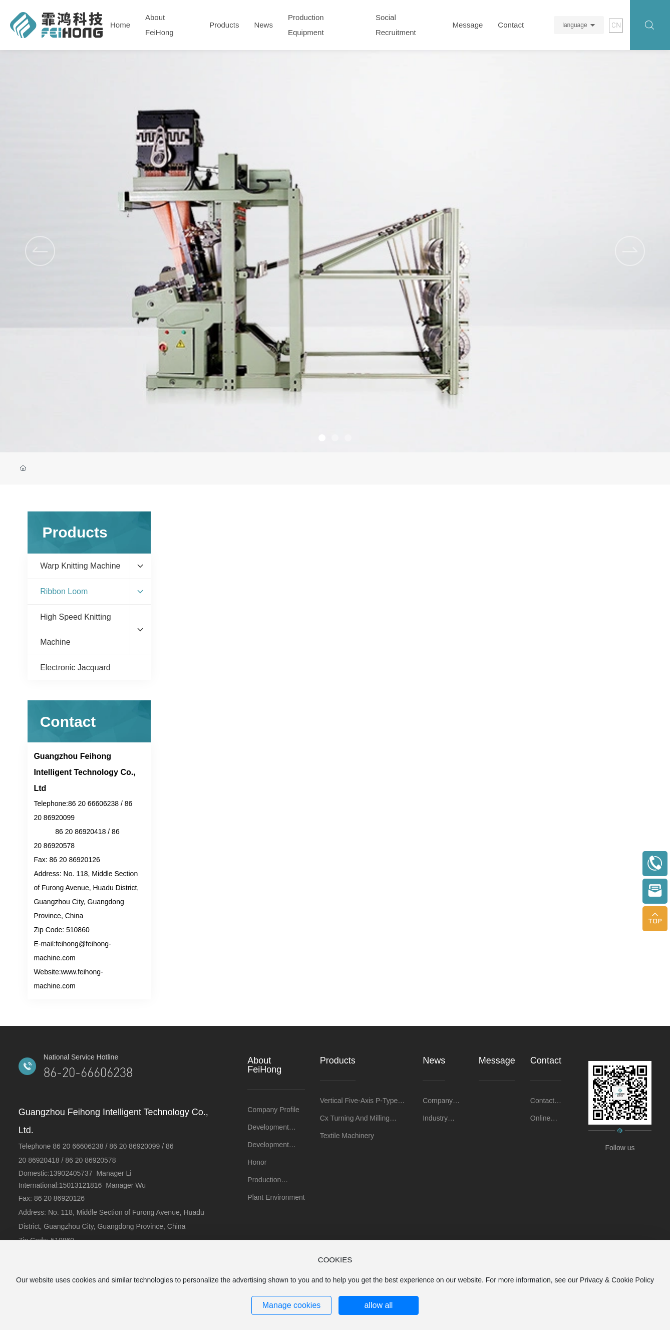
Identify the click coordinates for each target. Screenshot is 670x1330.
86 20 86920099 (134, 1146)
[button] (630, 251)
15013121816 (81, 1185)
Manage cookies (291, 1305)
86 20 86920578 (90, 1160)
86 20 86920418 (80, 832)
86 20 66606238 (93, 804)
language (574, 25)
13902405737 (73, 1173)
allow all (378, 1305)
